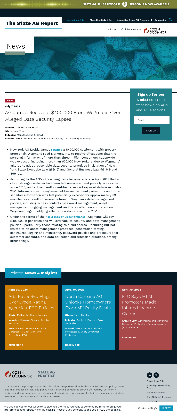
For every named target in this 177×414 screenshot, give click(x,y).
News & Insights (75, 20)
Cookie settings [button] (147, 408)
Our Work (152, 401)
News (10, 100)
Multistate (23, 314)
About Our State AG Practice (133, 20)
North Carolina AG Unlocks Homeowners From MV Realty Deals (88, 302)
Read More (16, 345)
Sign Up (151, 130)
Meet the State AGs (100, 20)
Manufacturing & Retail (30, 135)
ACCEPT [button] (166, 408)
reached (57, 149)
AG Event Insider (156, 392)
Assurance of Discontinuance (67, 216)
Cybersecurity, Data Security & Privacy (69, 138)
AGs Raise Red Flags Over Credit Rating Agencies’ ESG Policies (31, 302)
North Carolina (82, 314)
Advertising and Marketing (153, 320)
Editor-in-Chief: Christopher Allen (125, 29)
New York (19, 131)
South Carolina (38, 314)
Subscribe (160, 20)
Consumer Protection (33, 138)
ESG (24, 335)
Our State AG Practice (159, 397)
